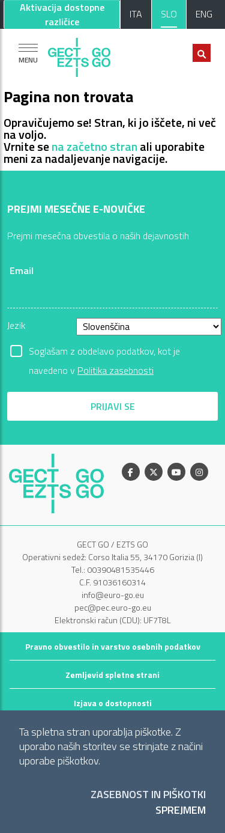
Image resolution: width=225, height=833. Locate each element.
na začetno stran (94, 146)
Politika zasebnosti (115, 370)
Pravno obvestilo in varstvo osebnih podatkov (112, 646)
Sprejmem (180, 810)
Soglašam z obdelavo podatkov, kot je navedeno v (104, 352)
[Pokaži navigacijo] (28, 53)
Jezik (16, 325)
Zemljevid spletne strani (112, 674)
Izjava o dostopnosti (113, 703)
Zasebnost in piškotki (148, 794)
